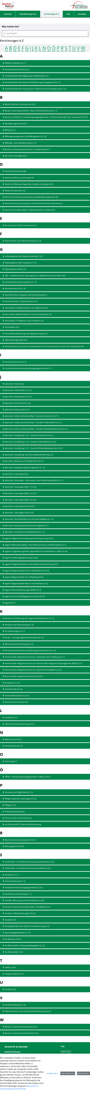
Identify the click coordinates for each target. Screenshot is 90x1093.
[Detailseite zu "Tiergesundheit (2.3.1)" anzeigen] (45, 974)
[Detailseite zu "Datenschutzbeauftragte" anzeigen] (45, 171)
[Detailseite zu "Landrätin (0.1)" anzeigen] (45, 717)
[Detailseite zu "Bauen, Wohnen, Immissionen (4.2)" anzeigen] (45, 104)
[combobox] (45, 33)
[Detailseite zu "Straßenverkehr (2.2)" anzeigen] (45, 952)
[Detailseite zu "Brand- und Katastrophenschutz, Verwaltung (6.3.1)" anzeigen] (45, 149)
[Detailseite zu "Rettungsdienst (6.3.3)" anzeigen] (45, 846)
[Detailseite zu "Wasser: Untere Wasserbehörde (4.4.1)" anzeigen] (45, 1033)
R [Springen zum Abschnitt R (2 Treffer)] (62, 48)
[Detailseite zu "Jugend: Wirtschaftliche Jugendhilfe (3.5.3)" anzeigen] (45, 590)
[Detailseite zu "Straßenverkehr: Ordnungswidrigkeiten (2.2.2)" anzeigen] (45, 945)
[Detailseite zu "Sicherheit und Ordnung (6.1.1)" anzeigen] (45, 894)
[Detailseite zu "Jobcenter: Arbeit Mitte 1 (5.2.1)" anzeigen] (45, 390)
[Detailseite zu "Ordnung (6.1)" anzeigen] (45, 761)
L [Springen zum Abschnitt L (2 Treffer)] (40, 48)
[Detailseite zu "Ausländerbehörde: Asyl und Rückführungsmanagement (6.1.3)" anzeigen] (45, 82)
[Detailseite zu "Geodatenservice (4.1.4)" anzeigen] (45, 288)
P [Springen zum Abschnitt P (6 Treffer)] (58, 48)
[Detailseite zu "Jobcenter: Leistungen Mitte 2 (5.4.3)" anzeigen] (45, 493)
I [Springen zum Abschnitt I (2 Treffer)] (30, 48)
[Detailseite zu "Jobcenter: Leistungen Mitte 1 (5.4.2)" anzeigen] (45, 487)
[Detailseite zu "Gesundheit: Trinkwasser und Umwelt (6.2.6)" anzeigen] (45, 320)
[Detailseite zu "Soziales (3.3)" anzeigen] (45, 920)
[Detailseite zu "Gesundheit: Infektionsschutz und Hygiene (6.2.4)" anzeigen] (45, 308)
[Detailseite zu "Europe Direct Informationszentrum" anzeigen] (45, 225)
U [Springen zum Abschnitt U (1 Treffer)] (74, 48)
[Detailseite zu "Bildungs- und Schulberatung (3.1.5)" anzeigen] (45, 143)
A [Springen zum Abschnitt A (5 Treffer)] (6, 48)
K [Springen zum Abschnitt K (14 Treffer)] (36, 48)
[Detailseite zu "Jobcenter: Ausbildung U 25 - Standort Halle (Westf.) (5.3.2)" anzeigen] (45, 442)
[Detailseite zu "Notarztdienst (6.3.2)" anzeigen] (45, 746)
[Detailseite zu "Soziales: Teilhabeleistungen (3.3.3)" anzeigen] (45, 913)
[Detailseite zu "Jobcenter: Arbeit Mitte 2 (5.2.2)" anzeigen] (45, 397)
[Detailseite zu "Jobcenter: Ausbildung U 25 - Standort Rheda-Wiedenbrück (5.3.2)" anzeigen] (45, 448)
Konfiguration (52, 1073)
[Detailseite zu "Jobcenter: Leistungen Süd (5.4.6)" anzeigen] (45, 512)
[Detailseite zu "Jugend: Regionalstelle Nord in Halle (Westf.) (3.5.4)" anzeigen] (45, 570)
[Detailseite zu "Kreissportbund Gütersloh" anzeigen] (45, 702)
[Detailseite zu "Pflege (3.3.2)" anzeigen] (45, 805)
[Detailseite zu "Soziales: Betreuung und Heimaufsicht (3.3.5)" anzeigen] (45, 900)
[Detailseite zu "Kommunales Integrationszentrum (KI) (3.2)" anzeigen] (45, 676)
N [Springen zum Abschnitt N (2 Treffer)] (44, 48)
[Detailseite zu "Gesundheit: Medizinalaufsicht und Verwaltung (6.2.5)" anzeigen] (45, 314)
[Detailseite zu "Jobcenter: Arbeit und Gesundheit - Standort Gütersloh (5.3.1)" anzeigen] (45, 416)
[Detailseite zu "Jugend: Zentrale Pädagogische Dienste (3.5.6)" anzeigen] (45, 596)
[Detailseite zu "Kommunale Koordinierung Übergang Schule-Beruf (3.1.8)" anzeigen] (45, 650)
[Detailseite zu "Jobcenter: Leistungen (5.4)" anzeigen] (45, 474)
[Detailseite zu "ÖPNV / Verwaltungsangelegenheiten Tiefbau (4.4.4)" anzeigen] (45, 777)
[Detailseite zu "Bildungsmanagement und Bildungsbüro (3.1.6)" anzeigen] (45, 136)
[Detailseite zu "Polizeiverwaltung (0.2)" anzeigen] (45, 811)
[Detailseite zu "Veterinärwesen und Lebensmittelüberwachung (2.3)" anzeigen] (45, 1011)
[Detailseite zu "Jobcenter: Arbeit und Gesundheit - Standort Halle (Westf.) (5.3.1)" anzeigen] (45, 422)
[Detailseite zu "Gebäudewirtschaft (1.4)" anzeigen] (45, 269)
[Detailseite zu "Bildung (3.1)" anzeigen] (45, 130)
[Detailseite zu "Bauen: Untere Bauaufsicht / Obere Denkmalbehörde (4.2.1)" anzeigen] (45, 110)
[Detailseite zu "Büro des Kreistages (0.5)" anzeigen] (45, 156)
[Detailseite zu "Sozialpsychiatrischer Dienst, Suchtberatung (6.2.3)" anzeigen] (45, 926)
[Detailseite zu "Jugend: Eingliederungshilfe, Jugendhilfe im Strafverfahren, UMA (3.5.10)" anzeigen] (45, 551)
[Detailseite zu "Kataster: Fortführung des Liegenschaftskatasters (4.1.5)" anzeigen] (45, 618)
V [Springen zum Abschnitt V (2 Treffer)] (78, 48)
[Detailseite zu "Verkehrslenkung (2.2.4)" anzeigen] (45, 1005)
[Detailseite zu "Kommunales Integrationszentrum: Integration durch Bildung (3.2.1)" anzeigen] (45, 657)
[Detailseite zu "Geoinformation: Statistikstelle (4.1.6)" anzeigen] (45, 301)
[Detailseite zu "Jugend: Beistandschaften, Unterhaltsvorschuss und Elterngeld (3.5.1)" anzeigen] (45, 545)
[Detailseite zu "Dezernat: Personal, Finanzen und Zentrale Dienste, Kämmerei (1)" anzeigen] (45, 203)
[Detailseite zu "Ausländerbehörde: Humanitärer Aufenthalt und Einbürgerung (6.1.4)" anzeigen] (45, 89)
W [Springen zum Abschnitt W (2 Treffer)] (83, 48)
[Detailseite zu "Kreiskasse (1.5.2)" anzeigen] (45, 683)
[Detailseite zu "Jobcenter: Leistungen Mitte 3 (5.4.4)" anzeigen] (45, 500)
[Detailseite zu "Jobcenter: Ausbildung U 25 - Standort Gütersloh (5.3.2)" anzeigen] (45, 435)
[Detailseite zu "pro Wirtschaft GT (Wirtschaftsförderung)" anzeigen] (45, 824)
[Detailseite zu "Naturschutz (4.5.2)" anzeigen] (45, 739)
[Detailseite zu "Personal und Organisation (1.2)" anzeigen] (45, 792)
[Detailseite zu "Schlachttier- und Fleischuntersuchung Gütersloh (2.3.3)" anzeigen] (45, 862)
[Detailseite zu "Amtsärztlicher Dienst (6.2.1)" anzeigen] (45, 69)
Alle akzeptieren (67, 1073)
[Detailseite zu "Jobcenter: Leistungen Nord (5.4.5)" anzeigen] (45, 506)
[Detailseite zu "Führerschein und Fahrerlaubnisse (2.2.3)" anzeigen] (45, 241)
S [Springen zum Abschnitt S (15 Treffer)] (66, 48)
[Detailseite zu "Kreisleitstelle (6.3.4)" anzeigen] (45, 689)
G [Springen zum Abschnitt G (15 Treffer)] (27, 48)
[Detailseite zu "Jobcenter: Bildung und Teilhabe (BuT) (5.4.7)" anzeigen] (45, 461)
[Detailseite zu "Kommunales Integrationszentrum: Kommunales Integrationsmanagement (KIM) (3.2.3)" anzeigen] (45, 663)
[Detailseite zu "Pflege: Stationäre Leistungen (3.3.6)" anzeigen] (45, 798)
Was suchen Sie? (10, 26)
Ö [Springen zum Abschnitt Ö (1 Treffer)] (54, 48)
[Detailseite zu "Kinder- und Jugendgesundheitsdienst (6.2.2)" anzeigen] (45, 637)
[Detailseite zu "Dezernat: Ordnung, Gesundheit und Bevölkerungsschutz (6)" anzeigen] (45, 197)
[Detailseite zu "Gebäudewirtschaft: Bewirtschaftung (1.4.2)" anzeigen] (45, 256)
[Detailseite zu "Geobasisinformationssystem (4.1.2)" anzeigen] (45, 282)
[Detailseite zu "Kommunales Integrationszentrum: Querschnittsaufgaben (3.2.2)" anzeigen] (45, 670)
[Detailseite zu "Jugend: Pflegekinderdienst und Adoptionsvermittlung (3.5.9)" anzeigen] (45, 564)
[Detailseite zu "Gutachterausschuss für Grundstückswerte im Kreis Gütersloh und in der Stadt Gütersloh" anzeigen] (45, 346)
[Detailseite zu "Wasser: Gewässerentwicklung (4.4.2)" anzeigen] (45, 1027)
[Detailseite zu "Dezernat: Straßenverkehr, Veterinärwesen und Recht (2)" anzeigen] (45, 210)
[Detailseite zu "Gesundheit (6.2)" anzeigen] (45, 327)
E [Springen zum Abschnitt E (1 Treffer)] (19, 48)
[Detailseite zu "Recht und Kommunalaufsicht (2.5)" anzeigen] (45, 840)
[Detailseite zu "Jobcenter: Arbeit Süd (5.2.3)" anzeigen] (45, 409)
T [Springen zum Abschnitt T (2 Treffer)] (70, 48)
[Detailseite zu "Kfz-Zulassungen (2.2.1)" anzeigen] (45, 631)
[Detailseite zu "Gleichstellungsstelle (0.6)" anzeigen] (45, 340)
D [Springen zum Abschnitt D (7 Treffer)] (15, 48)
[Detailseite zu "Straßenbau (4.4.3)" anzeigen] (45, 939)
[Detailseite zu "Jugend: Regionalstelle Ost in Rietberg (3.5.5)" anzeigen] (45, 577)
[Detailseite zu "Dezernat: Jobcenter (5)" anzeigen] (45, 190)
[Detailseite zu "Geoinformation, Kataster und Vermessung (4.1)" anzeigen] (45, 295)
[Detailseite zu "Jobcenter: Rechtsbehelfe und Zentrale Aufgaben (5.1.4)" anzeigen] (45, 519)
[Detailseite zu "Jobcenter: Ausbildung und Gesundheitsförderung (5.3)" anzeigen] (45, 454)
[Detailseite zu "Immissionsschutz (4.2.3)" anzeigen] (45, 362)
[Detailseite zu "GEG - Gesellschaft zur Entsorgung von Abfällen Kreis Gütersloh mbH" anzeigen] (45, 275)
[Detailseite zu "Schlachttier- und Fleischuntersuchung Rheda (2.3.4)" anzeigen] (45, 868)
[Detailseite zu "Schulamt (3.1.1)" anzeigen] (45, 874)
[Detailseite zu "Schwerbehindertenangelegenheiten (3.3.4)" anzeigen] (45, 887)
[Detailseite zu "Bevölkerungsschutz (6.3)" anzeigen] (45, 123)
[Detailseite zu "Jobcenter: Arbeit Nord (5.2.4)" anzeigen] (45, 403)
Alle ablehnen (83, 1073)
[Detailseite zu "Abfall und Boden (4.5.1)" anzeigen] (45, 63)
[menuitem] (8, 14)
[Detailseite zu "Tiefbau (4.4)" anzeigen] (45, 967)
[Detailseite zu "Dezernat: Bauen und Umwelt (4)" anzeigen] (45, 177)
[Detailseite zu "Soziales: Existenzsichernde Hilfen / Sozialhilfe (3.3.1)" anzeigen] (45, 907)
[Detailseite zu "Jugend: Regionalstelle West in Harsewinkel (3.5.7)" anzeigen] (45, 583)
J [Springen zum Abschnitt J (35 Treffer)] (33, 48)
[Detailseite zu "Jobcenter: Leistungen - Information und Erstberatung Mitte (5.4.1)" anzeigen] (45, 480)
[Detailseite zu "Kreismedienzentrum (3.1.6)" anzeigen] (45, 695)
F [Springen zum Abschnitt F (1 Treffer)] (23, 48)
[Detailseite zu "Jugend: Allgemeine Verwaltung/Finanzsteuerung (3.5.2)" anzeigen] (45, 538)
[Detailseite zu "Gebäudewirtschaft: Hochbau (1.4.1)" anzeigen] (45, 263)
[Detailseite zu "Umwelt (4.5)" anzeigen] (45, 989)
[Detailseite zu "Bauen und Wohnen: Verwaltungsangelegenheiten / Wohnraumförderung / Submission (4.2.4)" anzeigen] (45, 117)
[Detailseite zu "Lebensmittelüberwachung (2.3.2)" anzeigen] (45, 724)
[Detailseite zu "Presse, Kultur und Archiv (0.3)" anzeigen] (45, 818)
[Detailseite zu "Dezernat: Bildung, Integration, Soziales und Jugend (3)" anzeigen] (45, 184)
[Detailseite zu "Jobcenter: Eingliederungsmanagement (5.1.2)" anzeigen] (45, 467)
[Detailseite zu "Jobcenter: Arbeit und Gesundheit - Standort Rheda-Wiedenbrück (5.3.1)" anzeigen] (45, 429)
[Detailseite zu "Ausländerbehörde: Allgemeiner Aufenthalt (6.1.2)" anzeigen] (45, 76)
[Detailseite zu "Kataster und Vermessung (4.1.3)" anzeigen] (45, 625)
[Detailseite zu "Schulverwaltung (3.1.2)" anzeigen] (45, 881)
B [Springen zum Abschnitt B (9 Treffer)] (10, 48)
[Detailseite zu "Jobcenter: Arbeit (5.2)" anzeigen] (45, 384)
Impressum (66, 1051)
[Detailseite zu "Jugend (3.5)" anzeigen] (45, 603)
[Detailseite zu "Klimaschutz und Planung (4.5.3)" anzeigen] (45, 644)
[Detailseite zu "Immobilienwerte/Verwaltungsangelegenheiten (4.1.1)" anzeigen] (45, 368)
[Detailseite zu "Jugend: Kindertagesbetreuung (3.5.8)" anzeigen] (45, 558)
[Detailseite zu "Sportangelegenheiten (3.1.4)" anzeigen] (45, 932)
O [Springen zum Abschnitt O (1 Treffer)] (49, 48)
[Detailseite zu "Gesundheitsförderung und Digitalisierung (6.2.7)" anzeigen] (45, 333)
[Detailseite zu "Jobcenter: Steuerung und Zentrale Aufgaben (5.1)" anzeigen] (45, 525)
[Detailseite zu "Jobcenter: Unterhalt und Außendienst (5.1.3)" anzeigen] (45, 532)
